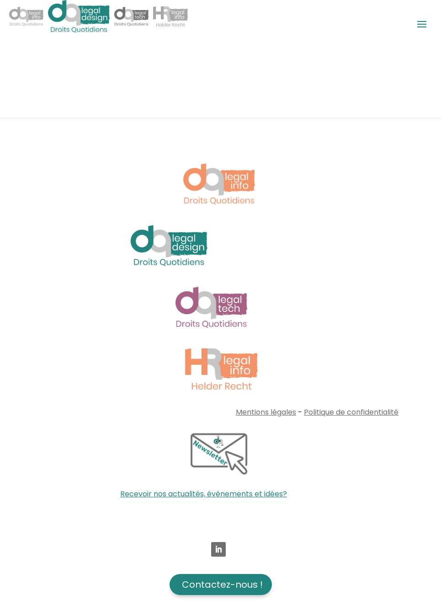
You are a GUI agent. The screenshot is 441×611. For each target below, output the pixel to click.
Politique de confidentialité (351, 412)
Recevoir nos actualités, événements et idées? (203, 494)
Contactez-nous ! (222, 584)
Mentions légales (266, 412)
